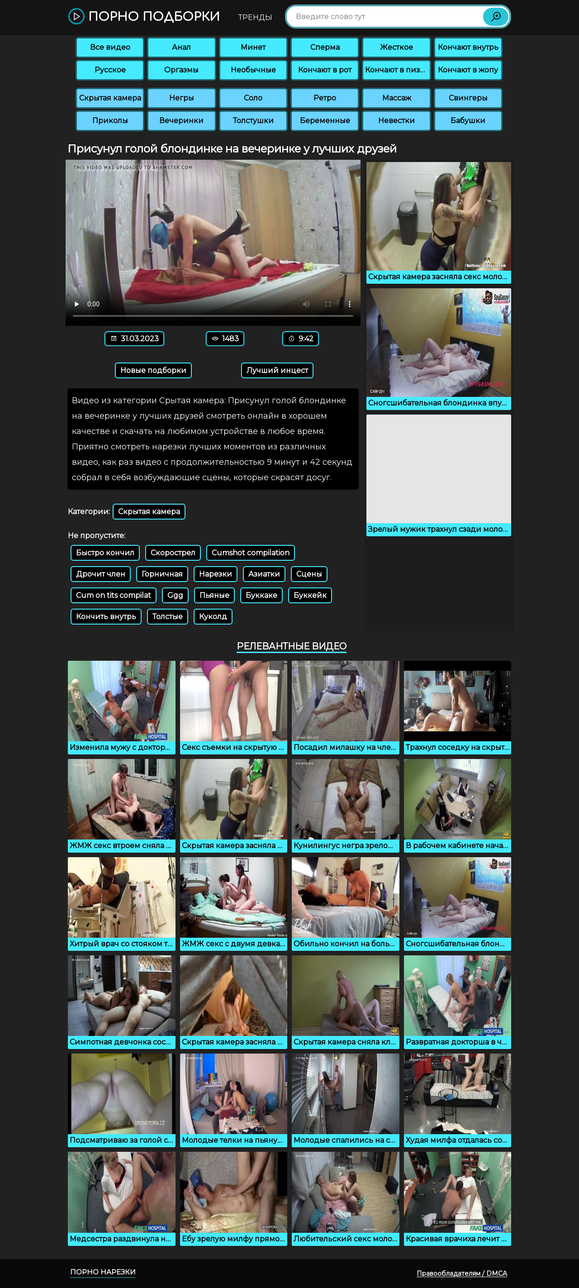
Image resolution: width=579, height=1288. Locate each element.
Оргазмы (181, 70)
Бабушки (468, 120)
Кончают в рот (324, 70)
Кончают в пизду (397, 70)
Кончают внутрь (468, 47)
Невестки (396, 120)
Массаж (396, 98)
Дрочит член (100, 574)
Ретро (324, 98)
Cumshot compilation (251, 553)
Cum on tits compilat (113, 595)
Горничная (162, 574)
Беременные (325, 120)
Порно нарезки (103, 1272)
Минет (253, 47)
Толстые (167, 616)
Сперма (325, 47)
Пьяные (214, 595)
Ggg (175, 595)
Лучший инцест (277, 370)
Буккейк (310, 595)
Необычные (253, 70)
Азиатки (264, 574)
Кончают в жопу (468, 70)
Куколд (213, 616)
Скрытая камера (110, 98)
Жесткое (396, 47)
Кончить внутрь (106, 616)
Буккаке (261, 595)
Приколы (110, 120)
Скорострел (173, 553)
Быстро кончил (105, 553)
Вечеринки (181, 120)
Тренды (255, 17)
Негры (181, 98)
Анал (181, 47)
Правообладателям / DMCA (462, 1273)
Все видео (110, 47)
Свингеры (468, 98)
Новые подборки (153, 370)
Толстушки (253, 120)
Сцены (309, 574)
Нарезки (215, 574)
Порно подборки (144, 17)
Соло (253, 98)
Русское (110, 70)
